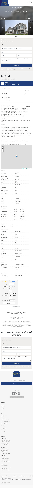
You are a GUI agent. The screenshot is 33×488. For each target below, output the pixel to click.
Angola (3, 425)
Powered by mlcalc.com (16, 306)
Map (17, 36)
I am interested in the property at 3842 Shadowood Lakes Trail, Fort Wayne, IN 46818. (16, 60)
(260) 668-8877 (4, 451)
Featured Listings (5, 421)
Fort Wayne (16, 7)
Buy (2, 410)
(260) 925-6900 (4, 460)
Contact (3, 418)
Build (2, 413)
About (2, 408)
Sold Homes (4, 431)
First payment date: (5, 300)
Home (2, 405)
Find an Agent (16, 383)
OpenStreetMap (27, 168)
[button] (2, 27)
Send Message (16, 65)
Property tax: (6, 293)
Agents (3, 406)
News (2, 416)
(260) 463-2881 (4, 468)
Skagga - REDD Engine (27, 479)
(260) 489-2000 (4, 443)
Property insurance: (5, 295)
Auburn (3, 426)
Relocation (4, 415)
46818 (21, 7)
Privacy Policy (13, 69)
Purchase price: (5, 284)
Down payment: (5, 286)
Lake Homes (4, 430)
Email (2, 44)
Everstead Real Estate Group (7, 41)
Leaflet (23, 168)
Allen (12, 7)
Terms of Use (4, 479)
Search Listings (5, 420)
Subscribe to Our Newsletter (16, 397)
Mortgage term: (5, 288)
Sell (2, 411)
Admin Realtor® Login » (6, 478)
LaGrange (3, 428)
